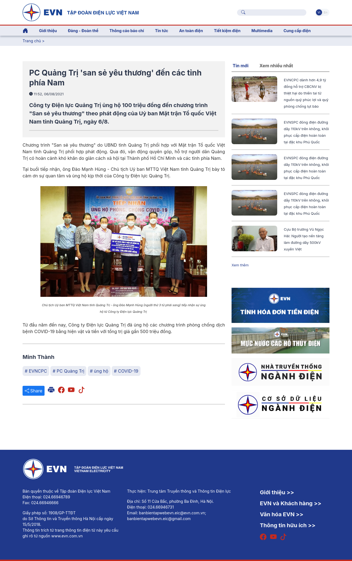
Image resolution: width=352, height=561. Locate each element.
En (325, 12)
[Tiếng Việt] (81, 12)
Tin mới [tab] (241, 65)
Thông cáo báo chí (126, 30)
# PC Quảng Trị (68, 371)
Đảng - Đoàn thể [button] (83, 30)
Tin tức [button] (161, 30)
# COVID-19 (126, 371)
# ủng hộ (99, 371)
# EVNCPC (36, 371)
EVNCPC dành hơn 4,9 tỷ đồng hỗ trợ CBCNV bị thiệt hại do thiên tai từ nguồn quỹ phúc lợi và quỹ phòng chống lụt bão (306, 93)
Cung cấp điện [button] (297, 30)
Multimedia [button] (262, 30)
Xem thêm (240, 265)
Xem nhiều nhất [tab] (276, 65)
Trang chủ (32, 40)
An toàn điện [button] (191, 30)
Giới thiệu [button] (48, 30)
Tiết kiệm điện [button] (227, 30)
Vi (319, 12)
